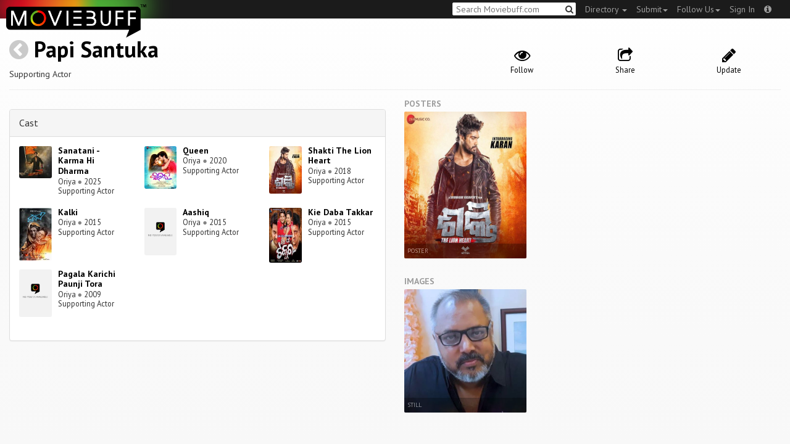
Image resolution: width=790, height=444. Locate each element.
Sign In (742, 9)
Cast (28, 123)
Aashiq (196, 212)
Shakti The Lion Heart (340, 155)
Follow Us (698, 9)
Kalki (68, 212)
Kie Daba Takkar (340, 212)
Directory (606, 9)
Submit (652, 9)
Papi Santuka (96, 49)
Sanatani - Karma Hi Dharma (78, 161)
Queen (196, 150)
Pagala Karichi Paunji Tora (86, 279)
